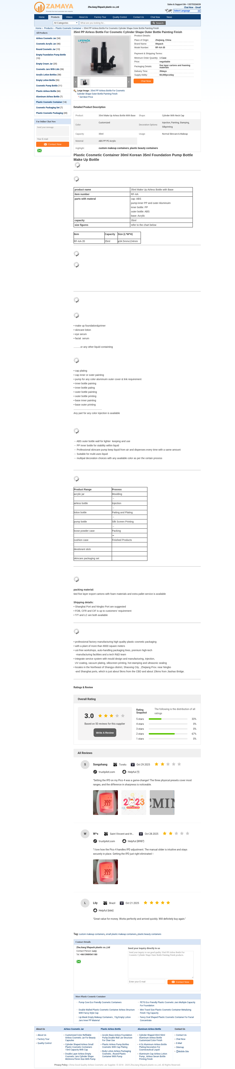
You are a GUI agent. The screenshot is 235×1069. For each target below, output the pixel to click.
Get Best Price (86, 97)
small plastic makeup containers (121, 934)
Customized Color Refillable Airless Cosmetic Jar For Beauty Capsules (80, 1038)
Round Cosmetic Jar (45, 49)
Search (159, 23)
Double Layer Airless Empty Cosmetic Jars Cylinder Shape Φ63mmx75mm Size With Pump (80, 1056)
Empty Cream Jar (44, 64)
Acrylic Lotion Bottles (46, 75)
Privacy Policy (61, 1065)
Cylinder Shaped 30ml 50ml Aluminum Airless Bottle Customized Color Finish (152, 1038)
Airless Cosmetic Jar (46, 38)
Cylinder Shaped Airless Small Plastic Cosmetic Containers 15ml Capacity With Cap (79, 1047)
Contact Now (52, 144)
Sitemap (180, 1047)
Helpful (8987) (136, 841)
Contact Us (138, 17)
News (169, 17)
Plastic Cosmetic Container (68, 28)
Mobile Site (182, 1051)
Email (198, 7)
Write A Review (105, 732)
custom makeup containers (92, 934)
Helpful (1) (133, 772)
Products (55, 17)
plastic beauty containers (149, 934)
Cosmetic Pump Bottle (47, 85)
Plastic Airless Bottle (46, 91)
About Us (83, 17)
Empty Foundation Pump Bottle (51, 55)
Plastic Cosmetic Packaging (49, 113)
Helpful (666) (106, 910)
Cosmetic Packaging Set (48, 107)
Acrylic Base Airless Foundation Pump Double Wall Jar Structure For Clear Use (117, 1038)
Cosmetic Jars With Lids (47, 69)
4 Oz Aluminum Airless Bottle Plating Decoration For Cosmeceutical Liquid (153, 1047)
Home (41, 17)
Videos (69, 17)
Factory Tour (100, 17)
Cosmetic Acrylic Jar (46, 44)
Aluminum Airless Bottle (47, 96)
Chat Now (188, 7)
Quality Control (120, 17)
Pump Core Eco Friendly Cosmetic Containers (100, 1002)
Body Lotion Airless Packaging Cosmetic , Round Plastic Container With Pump (116, 1054)
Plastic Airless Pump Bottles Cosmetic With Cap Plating (115, 1045)
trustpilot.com (107, 772)
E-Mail (179, 1043)
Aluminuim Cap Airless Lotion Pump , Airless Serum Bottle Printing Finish (153, 1056)
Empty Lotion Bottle (45, 80)
